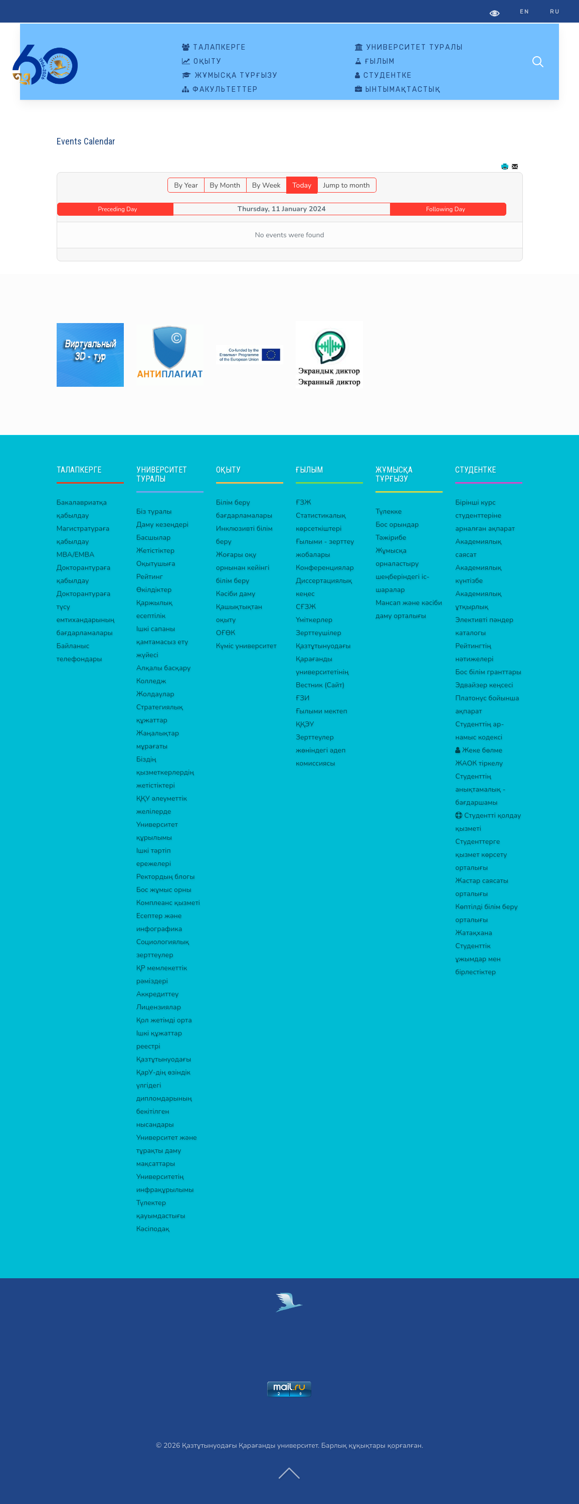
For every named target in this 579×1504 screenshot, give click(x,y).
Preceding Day (117, 209)
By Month (225, 185)
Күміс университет (246, 646)
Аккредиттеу (157, 994)
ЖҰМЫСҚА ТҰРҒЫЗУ (230, 76)
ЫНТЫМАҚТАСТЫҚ (398, 90)
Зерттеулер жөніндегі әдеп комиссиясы (320, 750)
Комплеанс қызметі (168, 903)
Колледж (151, 681)
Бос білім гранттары (488, 672)
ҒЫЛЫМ (375, 62)
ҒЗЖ (303, 502)
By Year (186, 185)
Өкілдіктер (154, 589)
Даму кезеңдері (162, 524)
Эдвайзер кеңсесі (484, 685)
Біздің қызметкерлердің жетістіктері (165, 772)
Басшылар (153, 537)
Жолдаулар (155, 694)
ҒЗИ (302, 698)
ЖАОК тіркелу (479, 763)
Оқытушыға (155, 563)
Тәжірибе (390, 537)
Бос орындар (397, 524)
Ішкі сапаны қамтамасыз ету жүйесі (162, 642)
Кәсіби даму (236, 593)
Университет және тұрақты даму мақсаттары (166, 1150)
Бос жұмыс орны (163, 889)
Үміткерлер (314, 620)
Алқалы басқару (163, 668)
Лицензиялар (158, 1007)
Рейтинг (149, 576)
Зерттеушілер (318, 633)
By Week (266, 185)
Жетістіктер (155, 550)
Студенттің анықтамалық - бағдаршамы (480, 789)
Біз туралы (154, 511)
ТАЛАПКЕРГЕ (214, 48)
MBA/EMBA (76, 554)
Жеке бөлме (478, 750)
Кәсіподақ (152, 1229)
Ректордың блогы (165, 876)
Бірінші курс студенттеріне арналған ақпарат (485, 515)
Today (301, 185)
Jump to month (346, 185)
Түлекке (388, 511)
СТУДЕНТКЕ (383, 76)
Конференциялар (325, 567)
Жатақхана (473, 933)
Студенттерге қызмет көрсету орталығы (481, 854)
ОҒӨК (225, 633)
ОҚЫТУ (202, 62)
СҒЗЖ (306, 607)
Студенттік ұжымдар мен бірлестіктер (477, 959)
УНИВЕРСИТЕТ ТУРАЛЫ (409, 48)
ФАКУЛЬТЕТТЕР (220, 90)
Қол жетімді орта (164, 1020)
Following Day (445, 209)
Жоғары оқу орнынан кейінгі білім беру (242, 567)
